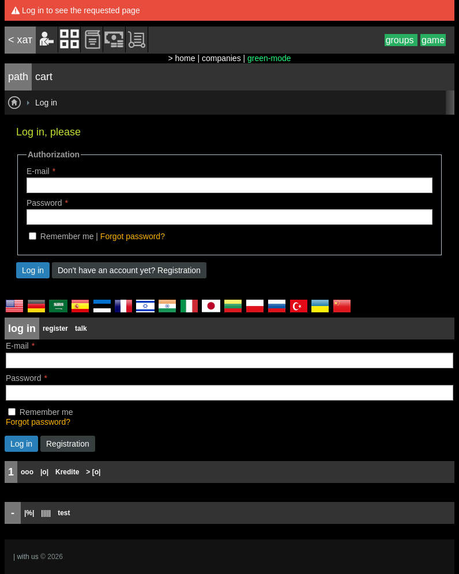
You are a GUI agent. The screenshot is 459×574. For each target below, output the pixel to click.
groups (401, 40)
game (433, 40)
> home (181, 58)
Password (44, 202)
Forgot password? (132, 236)
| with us (26, 557)
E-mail (38, 171)
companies (221, 58)
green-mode (269, 58)
